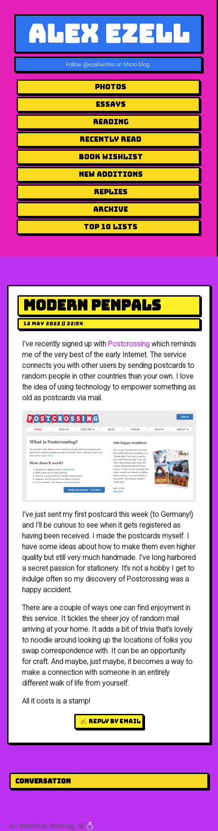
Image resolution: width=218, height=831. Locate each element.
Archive (110, 209)
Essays (111, 104)
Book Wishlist (111, 157)
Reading (110, 122)
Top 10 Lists (110, 227)
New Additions (111, 174)
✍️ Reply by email (110, 721)
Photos (110, 87)
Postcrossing (129, 344)
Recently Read (110, 139)
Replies (111, 192)
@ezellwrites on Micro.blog (116, 64)
